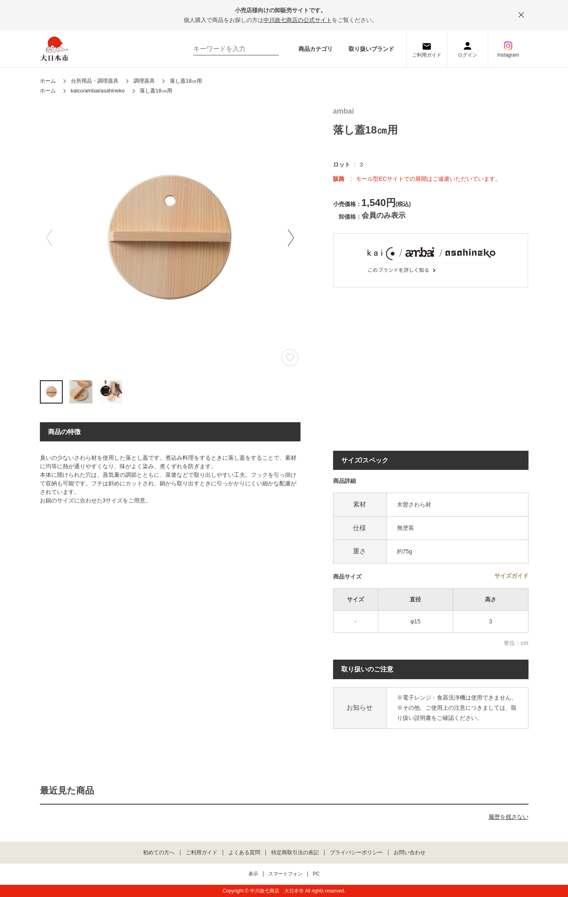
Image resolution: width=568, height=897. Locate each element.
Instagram (508, 55)
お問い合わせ (409, 852)
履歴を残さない (509, 817)
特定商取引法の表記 (295, 852)
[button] (291, 237)
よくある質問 (244, 852)
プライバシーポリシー (356, 852)
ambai (343, 111)
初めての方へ (159, 852)
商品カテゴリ (315, 49)
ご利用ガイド (426, 55)
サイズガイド (511, 575)
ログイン (467, 55)
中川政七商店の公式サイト (297, 20)
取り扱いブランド (371, 49)
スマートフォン (285, 874)
